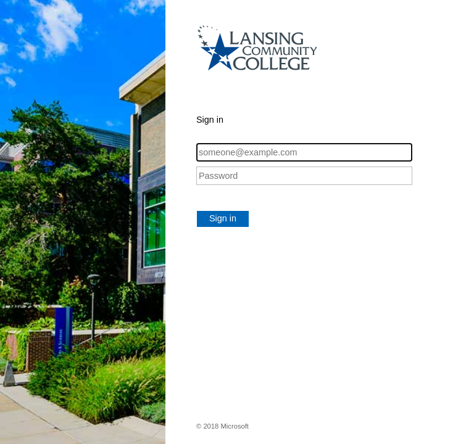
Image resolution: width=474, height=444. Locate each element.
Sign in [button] (222, 218)
